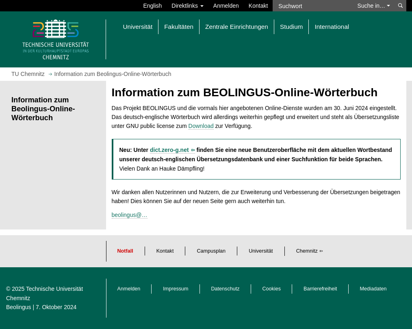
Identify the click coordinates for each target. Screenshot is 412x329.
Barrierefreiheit (320, 289)
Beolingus (18, 307)
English (152, 5)
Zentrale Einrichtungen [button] (236, 26)
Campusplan (211, 251)
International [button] (331, 26)
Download (201, 126)
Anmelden (226, 5)
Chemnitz (307, 251)
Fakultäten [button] (178, 26)
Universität (261, 251)
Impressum (175, 289)
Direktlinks (187, 5)
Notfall (125, 251)
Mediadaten (373, 289)
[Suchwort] (312, 5)
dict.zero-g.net (169, 150)
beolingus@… (129, 215)
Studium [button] (291, 26)
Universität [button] (138, 26)
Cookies (271, 289)
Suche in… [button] (374, 5)
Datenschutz (225, 289)
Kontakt (258, 5)
